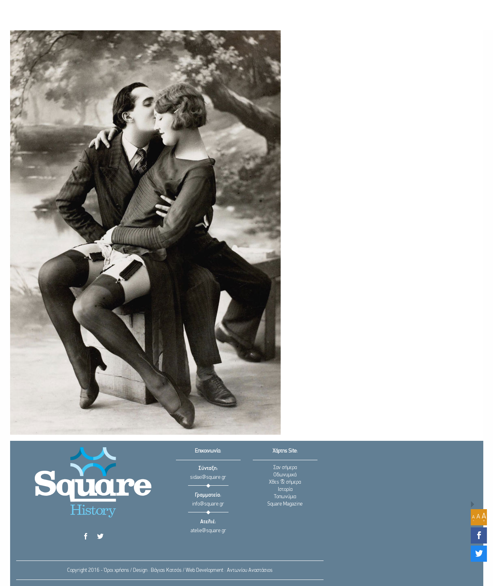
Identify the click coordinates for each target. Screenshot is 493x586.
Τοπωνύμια (285, 496)
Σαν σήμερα (285, 467)
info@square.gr (208, 504)
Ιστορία (285, 489)
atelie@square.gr (208, 530)
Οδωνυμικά (284, 475)
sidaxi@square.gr (208, 477)
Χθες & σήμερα (285, 482)
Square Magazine (285, 504)
